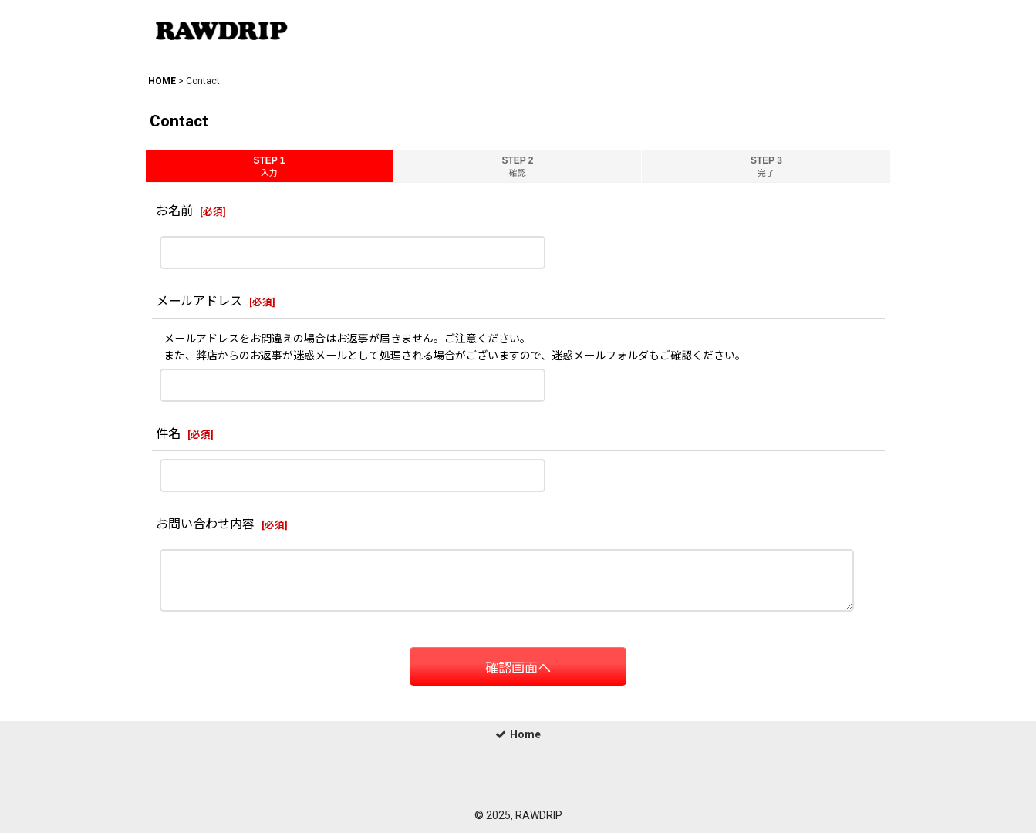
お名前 (174, 211)
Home (518, 734)
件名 (168, 434)
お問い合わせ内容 (205, 524)
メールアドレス (199, 301)
